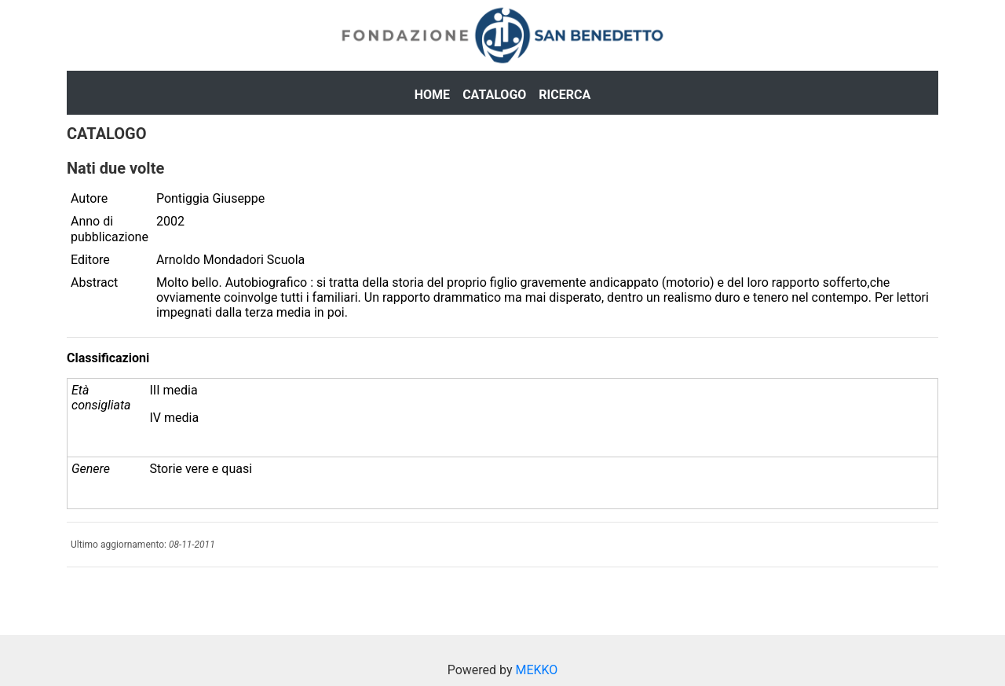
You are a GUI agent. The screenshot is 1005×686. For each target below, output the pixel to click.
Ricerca (564, 94)
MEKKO (536, 669)
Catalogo (494, 94)
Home (432, 94)
